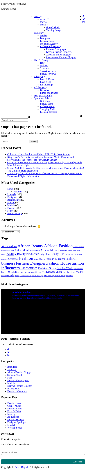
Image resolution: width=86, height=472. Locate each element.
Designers (45, 38)
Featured (17, 191)
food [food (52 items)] (22, 272)
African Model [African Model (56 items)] (22, 250)
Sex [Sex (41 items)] (45, 275)
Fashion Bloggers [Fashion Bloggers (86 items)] (55, 258)
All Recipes (41, 87)
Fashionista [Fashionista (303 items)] (28, 268)
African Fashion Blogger (19, 372)
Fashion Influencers (51, 46)
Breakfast (44, 90)
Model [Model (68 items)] (79, 271)
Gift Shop (45, 101)
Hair (42, 63)
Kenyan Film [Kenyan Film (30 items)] (40, 272)
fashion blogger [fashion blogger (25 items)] (39, 259)
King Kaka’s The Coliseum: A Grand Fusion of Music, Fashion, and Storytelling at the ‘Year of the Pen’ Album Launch (40, 158)
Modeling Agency (49, 43)
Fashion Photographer (57, 49)
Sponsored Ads (42, 98)
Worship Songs (53, 30)
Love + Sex (45, 82)
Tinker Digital (21, 467)
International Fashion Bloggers (61, 57)
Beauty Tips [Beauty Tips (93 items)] (57, 253)
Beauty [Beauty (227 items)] (11, 254)
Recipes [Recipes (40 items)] (18, 275)
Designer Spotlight (43, 95)
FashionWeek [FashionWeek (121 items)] (65, 268)
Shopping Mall (47, 109)
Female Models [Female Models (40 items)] (7, 272)
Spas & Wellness (48, 71)
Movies (43, 22)
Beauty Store (46, 103)
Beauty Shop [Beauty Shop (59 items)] (43, 254)
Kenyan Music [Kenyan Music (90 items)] (54, 271)
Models (43, 35)
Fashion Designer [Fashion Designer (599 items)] (31, 263)
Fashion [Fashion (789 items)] (26, 258)
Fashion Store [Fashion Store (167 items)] (47, 268)
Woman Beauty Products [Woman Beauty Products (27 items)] (63, 276)
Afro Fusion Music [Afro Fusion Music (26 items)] (65, 250)
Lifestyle (39, 76)
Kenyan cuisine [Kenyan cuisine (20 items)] (30, 272)
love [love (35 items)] (64, 272)
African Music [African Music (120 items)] (49, 250)
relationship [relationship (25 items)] (26, 276)
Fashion (39, 33)
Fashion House (47, 41)
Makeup (44, 65)
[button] (81, 116)
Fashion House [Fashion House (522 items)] (58, 263)
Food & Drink (47, 79)
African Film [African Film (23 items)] (9, 250)
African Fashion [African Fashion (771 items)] (58, 245)
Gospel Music (53, 27)
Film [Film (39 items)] (17, 272)
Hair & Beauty (42, 60)
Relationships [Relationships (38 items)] (37, 275)
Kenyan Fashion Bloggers (59, 52)
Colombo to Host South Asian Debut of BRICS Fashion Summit (38, 154)
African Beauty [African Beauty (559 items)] (30, 246)
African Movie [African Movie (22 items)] (35, 250)
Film (9, 377)
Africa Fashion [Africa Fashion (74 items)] (9, 246)
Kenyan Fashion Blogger (19, 386)
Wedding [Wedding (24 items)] (50, 276)
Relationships (46, 84)
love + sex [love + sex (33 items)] (71, 272)
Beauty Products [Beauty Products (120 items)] (27, 253)
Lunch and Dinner (49, 93)
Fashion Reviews (48, 112)
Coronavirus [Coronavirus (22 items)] (69, 254)
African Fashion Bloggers (58, 54)
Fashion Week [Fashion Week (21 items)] (78, 269)
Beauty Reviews (48, 73)
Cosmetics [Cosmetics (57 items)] (13, 259)
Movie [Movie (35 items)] (4, 275)
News (38, 16)
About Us (45, 19)
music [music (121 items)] (10, 275)
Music (44, 24)
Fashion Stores (47, 106)
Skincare (44, 68)
